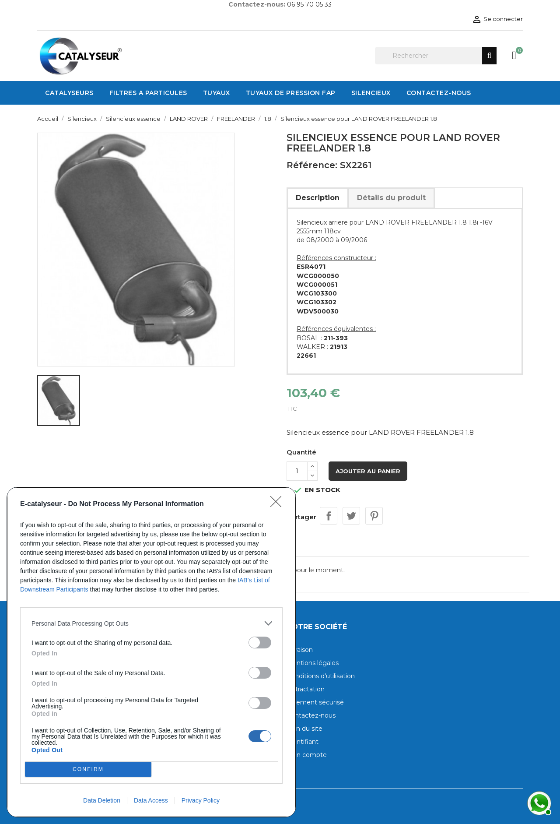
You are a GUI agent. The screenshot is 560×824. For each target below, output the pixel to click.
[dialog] (151, 652)
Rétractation (306, 689)
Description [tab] (318, 198)
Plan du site (304, 728)
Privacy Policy (201, 800)
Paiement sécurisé (315, 702)
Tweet (351, 516)
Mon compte (307, 755)
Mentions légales (313, 663)
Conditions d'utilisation (321, 676)
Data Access (151, 800)
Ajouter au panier (368, 471)
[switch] (259, 642)
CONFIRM (88, 769)
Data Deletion (101, 800)
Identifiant (302, 742)
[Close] (278, 504)
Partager (328, 516)
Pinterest (374, 516)
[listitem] (151, 623)
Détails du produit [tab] (391, 198)
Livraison (300, 650)
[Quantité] (297, 471)
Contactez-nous (311, 715)
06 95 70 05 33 (309, 4)
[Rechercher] (436, 55)
